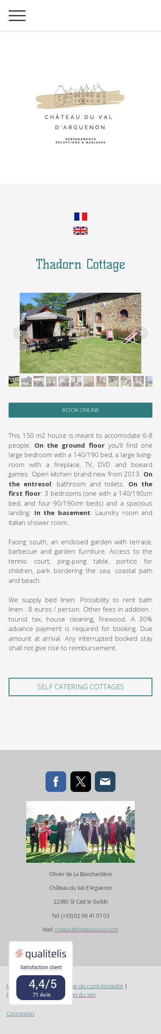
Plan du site (81, 994)
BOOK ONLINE (80, 410)
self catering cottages (80, 686)
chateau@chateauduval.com (86, 929)
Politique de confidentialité (89, 986)
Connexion (20, 1013)
